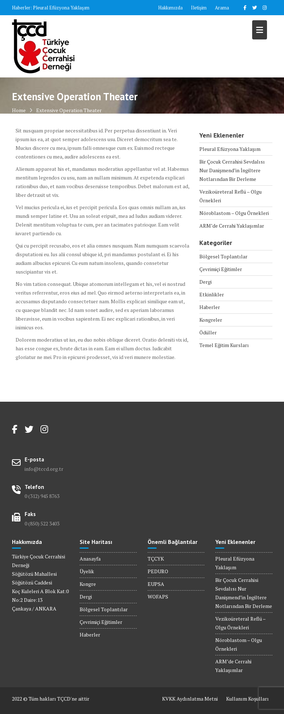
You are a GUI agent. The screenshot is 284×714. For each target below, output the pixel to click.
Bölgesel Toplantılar (223, 256)
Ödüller (208, 332)
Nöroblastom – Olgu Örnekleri (234, 213)
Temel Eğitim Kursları (224, 345)
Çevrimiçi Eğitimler (220, 269)
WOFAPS (158, 596)
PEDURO (158, 571)
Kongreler (210, 319)
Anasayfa (90, 558)
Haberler (209, 307)
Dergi (205, 281)
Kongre (88, 583)
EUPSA (156, 583)
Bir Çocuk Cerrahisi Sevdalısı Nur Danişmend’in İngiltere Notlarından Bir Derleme (232, 170)
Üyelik (87, 571)
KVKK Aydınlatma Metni (190, 698)
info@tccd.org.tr (44, 468)
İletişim (199, 7)
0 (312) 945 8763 (42, 496)
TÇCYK (156, 558)
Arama (222, 7)
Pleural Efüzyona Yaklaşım (61, 7)
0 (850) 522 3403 (42, 523)
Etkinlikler (211, 294)
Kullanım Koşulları (247, 698)
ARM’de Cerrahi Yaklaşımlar (231, 225)
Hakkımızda (170, 7)
